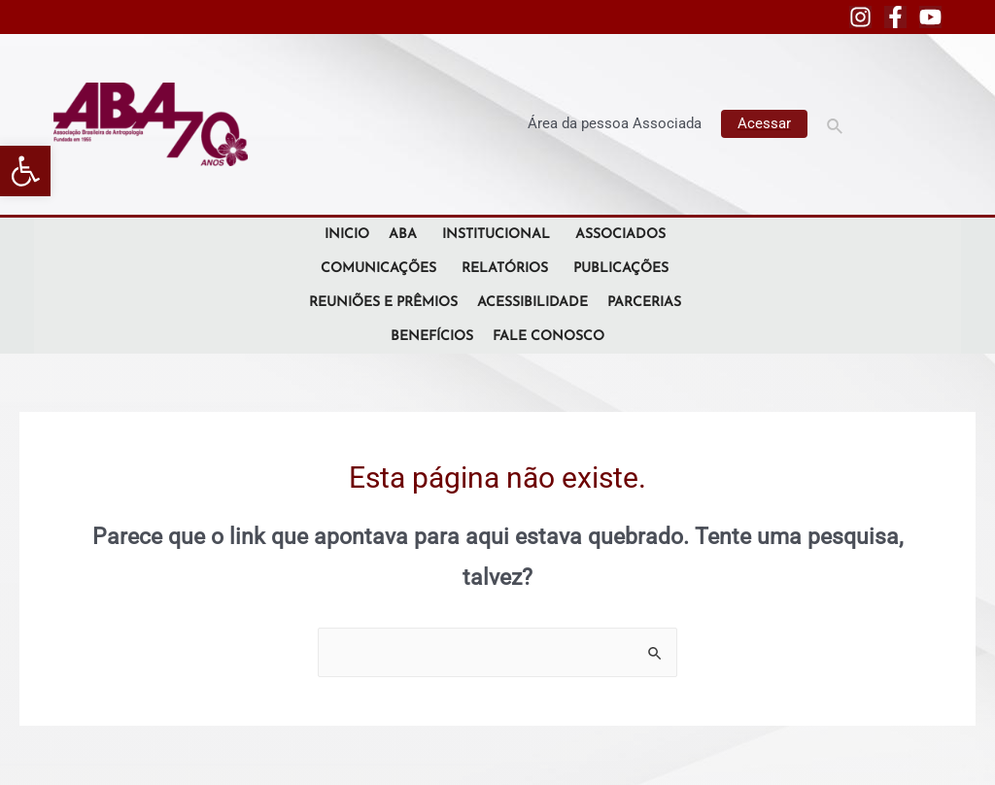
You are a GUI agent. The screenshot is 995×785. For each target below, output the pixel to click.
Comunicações (381, 268)
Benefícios (432, 336)
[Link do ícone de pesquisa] (835, 124)
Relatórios (508, 268)
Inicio (347, 234)
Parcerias (647, 302)
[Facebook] (895, 17)
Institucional (499, 234)
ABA (406, 234)
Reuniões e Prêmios (383, 302)
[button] (25, 171)
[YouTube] (930, 17)
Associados (623, 234)
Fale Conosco (548, 336)
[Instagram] (860, 17)
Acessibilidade (532, 302)
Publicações (623, 268)
